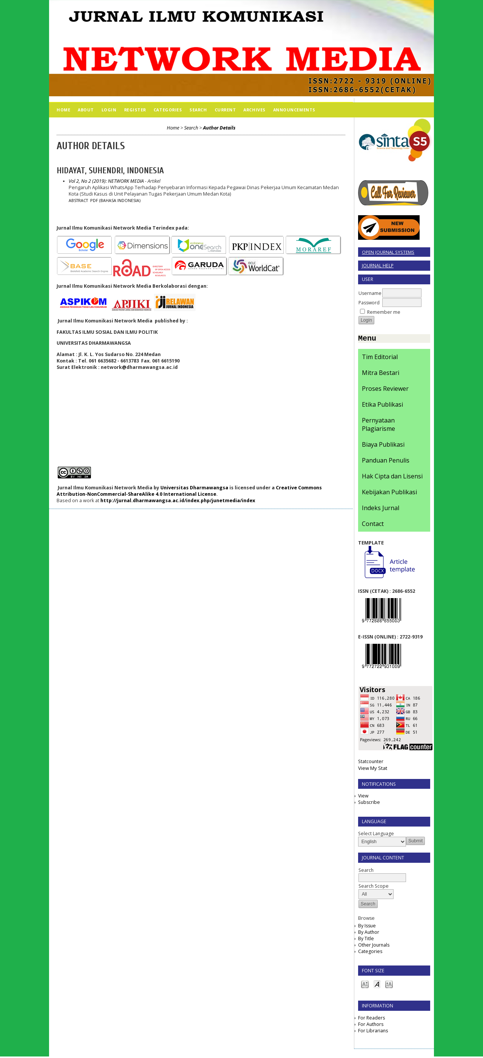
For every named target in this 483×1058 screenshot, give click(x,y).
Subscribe (369, 803)
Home (63, 110)
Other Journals (373, 946)
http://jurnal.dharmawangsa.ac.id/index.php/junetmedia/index (177, 500)
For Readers (371, 1019)
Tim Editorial (380, 358)
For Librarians (373, 1032)
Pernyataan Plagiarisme (378, 426)
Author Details (219, 128)
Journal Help (378, 265)
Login (109, 110)
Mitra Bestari (380, 374)
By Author (368, 933)
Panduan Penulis (385, 462)
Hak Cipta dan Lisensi (392, 477)
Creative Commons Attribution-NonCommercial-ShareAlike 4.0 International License (189, 490)
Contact (373, 525)
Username (369, 293)
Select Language (376, 835)
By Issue (367, 927)
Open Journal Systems (388, 252)
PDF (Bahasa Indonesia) (115, 200)
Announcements (294, 110)
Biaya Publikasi (383, 446)
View (363, 797)
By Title (366, 940)
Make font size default (377, 985)
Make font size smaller (365, 985)
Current (225, 110)
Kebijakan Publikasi (389, 493)
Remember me (383, 312)
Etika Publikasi (382, 406)
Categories (370, 953)
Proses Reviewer (385, 390)
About (86, 110)
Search (198, 110)
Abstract (78, 200)
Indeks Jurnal (380, 509)
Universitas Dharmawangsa (194, 487)
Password (369, 302)
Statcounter (370, 763)
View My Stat (372, 769)
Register (135, 110)
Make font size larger (389, 985)
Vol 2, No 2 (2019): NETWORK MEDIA (106, 181)
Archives (254, 110)
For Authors (370, 1026)
